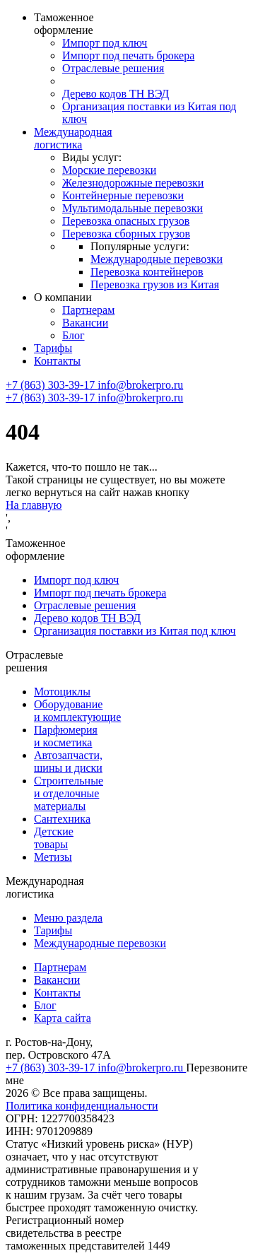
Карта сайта (62, 1018)
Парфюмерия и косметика (66, 736)
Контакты (57, 361)
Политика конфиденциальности (82, 1106)
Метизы (53, 857)
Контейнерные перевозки (123, 195)
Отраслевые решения (113, 68)
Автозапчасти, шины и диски (68, 761)
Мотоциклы (62, 692)
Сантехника (62, 819)
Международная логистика (73, 138)
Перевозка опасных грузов (125, 221)
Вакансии (85, 323)
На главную (34, 505)
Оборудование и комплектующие (77, 710)
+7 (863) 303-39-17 (52, 385)
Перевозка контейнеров (147, 272)
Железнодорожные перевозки (133, 183)
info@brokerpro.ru (140, 385)
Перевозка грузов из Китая (154, 284)
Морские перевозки (109, 170)
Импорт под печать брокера (128, 55)
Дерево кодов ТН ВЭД (115, 94)
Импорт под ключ (104, 43)
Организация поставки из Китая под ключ (135, 631)
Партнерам (88, 310)
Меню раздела (68, 918)
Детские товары (53, 837)
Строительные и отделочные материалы (68, 793)
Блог (73, 335)
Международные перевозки (156, 259)
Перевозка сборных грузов (126, 234)
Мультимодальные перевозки (132, 208)
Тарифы (53, 348)
